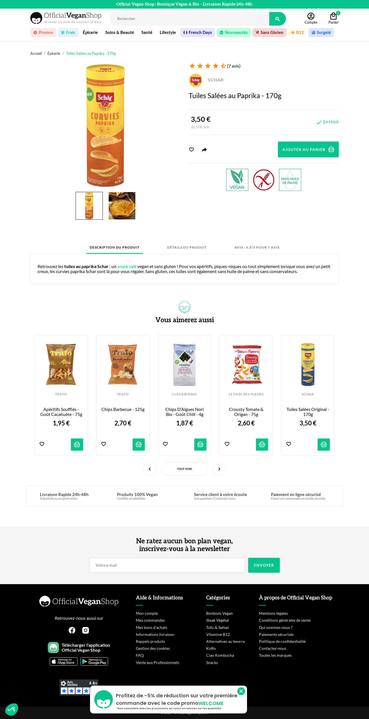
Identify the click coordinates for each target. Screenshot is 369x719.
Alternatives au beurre (225, 641)
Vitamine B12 (218, 634)
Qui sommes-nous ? (276, 627)
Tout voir (184, 468)
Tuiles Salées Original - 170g (308, 412)
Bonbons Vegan (219, 613)
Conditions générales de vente (285, 620)
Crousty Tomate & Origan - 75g (246, 412)
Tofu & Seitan (217, 627)
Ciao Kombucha (220, 655)
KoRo (211, 648)
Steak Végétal (217, 620)
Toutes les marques (275, 655)
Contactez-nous (272, 648)
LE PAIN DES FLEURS (246, 394)
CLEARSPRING (184, 394)
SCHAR (206, 79)
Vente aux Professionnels (157, 662)
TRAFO (61, 394)
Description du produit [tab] (114, 247)
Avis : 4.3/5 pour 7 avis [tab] (257, 247)
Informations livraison (155, 634)
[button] (11, 709)
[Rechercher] (189, 19)
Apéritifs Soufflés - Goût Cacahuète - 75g (61, 412)
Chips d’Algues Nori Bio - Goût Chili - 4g (185, 412)
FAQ (140, 655)
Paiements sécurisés (276, 634)
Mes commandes (150, 620)
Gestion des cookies (153, 648)
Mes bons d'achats (151, 627)
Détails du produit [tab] (187, 247)
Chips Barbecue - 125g (122, 409)
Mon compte (147, 613)
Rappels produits (150, 641)
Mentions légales (273, 613)
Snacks (212, 662)
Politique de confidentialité (282, 641)
